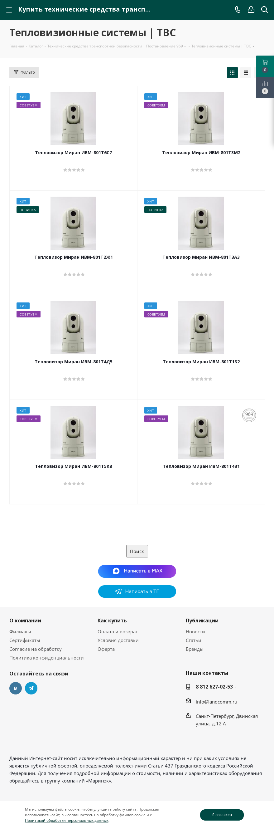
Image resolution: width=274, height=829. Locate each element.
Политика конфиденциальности (46, 658)
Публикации (202, 620)
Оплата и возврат (118, 631)
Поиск (137, 551)
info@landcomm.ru (216, 702)
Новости (195, 631)
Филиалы (20, 631)
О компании (25, 620)
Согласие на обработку (35, 649)
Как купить (112, 620)
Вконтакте (15, 688)
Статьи (193, 640)
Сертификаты (24, 640)
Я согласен (222, 814)
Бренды (195, 649)
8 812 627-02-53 (214, 686)
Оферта (106, 649)
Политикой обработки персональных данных (66, 820)
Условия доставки (118, 640)
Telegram (31, 688)
